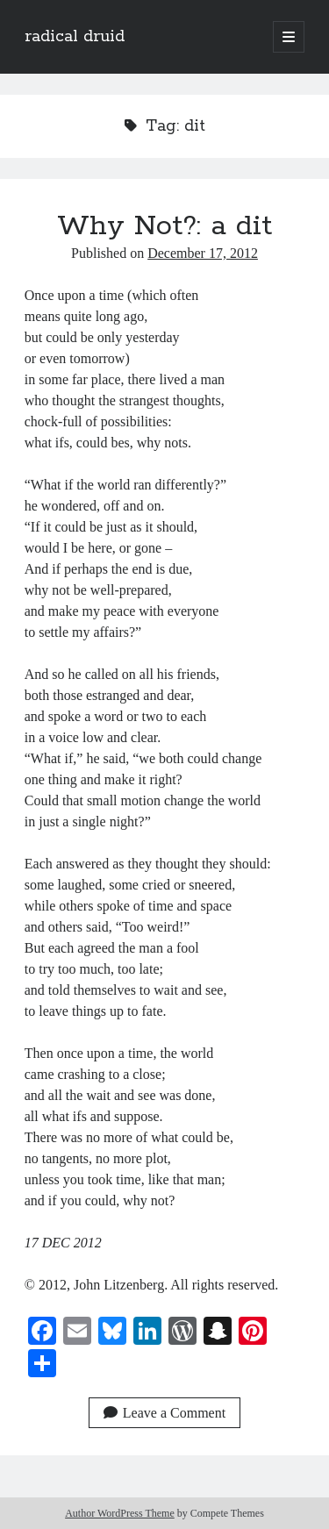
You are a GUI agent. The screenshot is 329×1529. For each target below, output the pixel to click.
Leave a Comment (164, 1412)
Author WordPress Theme (120, 1513)
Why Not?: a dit (164, 226)
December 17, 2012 (202, 253)
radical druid (75, 36)
